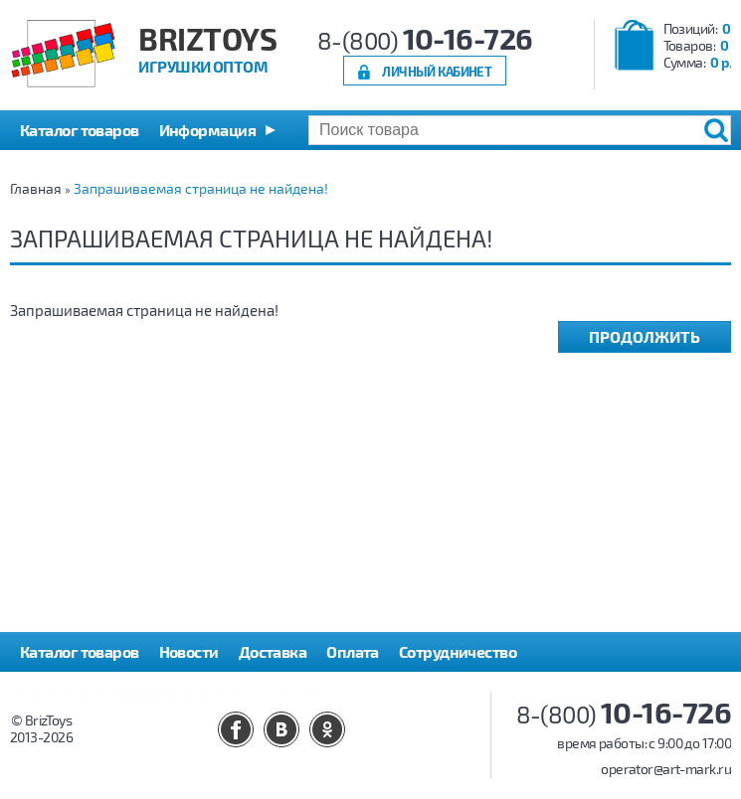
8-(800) (425, 40)
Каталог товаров (79, 651)
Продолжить (644, 336)
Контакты (308, 691)
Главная (36, 188)
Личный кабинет (436, 71)
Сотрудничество (457, 651)
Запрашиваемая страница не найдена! (201, 188)
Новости (189, 651)
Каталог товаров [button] (79, 129)
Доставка (273, 651)
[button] (217, 130)
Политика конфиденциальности (136, 691)
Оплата (352, 651)
